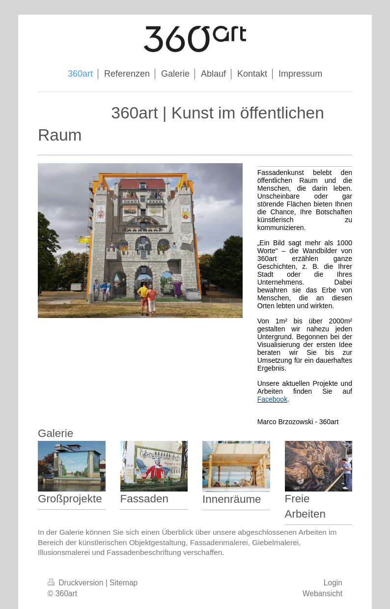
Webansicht (322, 593)
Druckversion (77, 583)
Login (333, 583)
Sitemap (124, 583)
